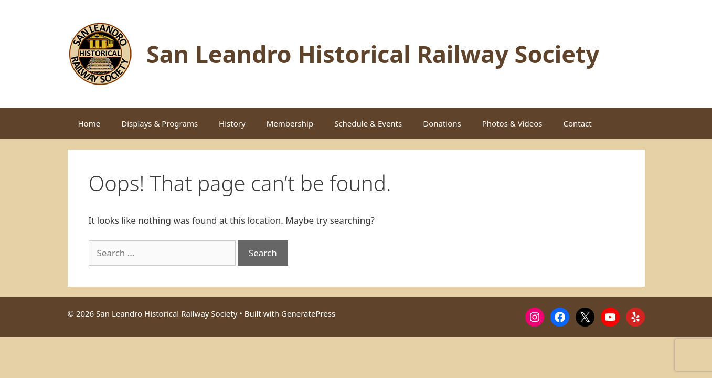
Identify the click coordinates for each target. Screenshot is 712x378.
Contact (577, 123)
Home (89, 123)
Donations (442, 123)
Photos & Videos (512, 123)
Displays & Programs (159, 123)
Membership (290, 123)
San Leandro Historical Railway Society (372, 54)
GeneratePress (308, 313)
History (232, 123)
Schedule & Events (368, 123)
